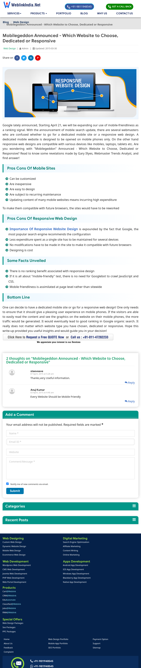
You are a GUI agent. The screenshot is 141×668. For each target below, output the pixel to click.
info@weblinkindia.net (45, 623)
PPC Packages (99, 582)
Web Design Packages (103, 574)
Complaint (9, 603)
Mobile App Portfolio (58, 595)
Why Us (102, 13)
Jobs (99, 559)
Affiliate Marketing (56, 546)
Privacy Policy (120, 662)
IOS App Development (58, 569)
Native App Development (60, 582)
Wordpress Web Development (17, 565)
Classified (102, 554)
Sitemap (96, 599)
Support (96, 595)
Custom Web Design (12, 542)
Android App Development (60, 565)
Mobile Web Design (12, 550)
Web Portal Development (14, 582)
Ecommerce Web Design (14, 554)
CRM (100, 546)
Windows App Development (61, 574)
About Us (8, 595)
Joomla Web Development (15, 574)
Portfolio (64, 13)
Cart (99, 542)
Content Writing (55, 550)
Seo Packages (99, 578)
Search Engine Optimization (61, 542)
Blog (84, 13)
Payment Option (100, 591)
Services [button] (14, 13)
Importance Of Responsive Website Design (44, 229)
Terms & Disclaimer (97, 662)
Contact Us (124, 13)
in (31, 58)
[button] (39, 14)
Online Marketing (56, 554)
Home (7, 591)
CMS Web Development (14, 569)
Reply (129, 382)
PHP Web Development (14, 578)
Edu (99, 550)
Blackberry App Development (62, 578)
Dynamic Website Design (14, 546)
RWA (100, 563)
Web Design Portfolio (58, 591)
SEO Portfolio (54, 599)
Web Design (10, 48)
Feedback (8, 599)
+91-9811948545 (92, 4)
